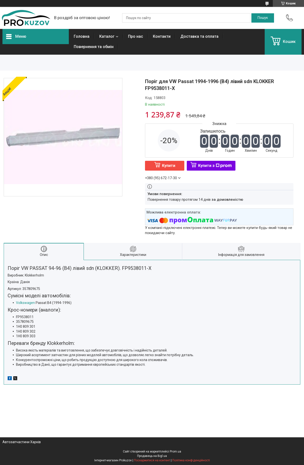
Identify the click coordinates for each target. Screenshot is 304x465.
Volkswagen (25, 303)
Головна (81, 36)
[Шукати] (262, 18)
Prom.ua (175, 451)
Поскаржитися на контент (152, 460)
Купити (168, 165)
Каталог (107, 36)
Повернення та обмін (94, 46)
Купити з (215, 165)
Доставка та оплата (199, 36)
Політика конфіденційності (191, 460)
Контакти (162, 36)
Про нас (135, 36)
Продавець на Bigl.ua (152, 456)
